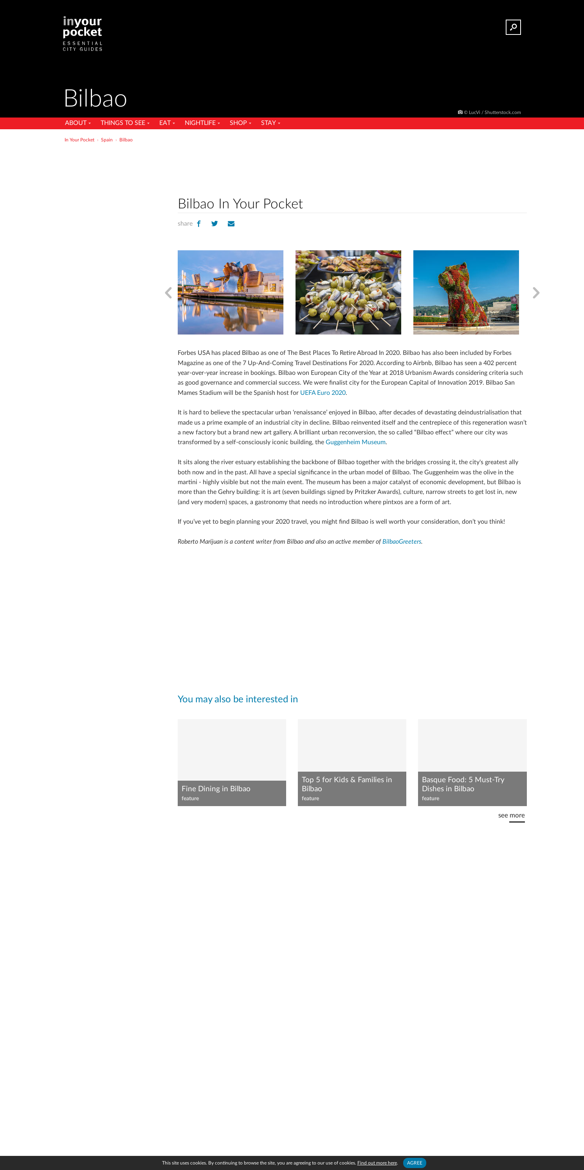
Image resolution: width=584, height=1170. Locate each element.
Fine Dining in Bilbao (216, 789)
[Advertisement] (352, 168)
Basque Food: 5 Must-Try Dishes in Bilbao (463, 784)
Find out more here (377, 1163)
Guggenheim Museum (356, 442)
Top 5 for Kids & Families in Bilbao (347, 784)
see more (511, 815)
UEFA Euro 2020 (323, 393)
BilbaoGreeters (401, 542)
